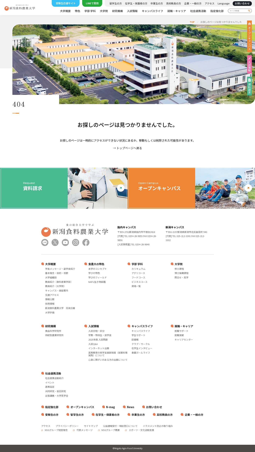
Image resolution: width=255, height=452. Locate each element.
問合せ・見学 (181, 277)
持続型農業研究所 (54, 335)
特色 (77, 11)
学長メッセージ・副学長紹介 (60, 269)
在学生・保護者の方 (136, 3)
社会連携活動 (198, 11)
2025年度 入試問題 (98, 339)
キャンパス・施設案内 (56, 290)
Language (224, 3)
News (130, 406)
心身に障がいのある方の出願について (108, 360)
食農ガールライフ (141, 352)
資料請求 (249, 88)
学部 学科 (90, 11)
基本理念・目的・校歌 (56, 273)
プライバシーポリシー (67, 426)
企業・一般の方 (193, 3)
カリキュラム (138, 269)
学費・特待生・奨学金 (99, 335)
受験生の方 (51, 414)
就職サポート (181, 331)
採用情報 (49, 303)
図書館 (135, 339)
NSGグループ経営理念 (56, 430)
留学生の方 (115, 3)
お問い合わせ (242, 3)
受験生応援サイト (66, 3)
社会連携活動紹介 (54, 378)
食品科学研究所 (53, 331)
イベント (49, 382)
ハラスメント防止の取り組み (158, 426)
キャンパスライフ (152, 11)
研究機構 (117, 11)
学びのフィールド (97, 277)
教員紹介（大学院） (55, 286)
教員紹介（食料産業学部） (59, 282)
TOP (192, 22)
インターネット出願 (98, 348)
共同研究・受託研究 (55, 391)
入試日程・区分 (96, 331)
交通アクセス (52, 295)
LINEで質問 (92, 3)
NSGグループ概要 (110, 430)
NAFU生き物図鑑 (97, 282)
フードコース (138, 277)
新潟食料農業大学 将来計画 (60, 308)
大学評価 (49, 312)
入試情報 (132, 11)
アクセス (209, 3)
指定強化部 (217, 11)
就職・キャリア (176, 11)
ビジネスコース (140, 282)
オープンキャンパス (249, 38)
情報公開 (49, 299)
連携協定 (49, 387)
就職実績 (179, 335)
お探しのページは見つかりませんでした (221, 22)
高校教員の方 (173, 3)
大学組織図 (51, 277)
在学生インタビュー (142, 348)
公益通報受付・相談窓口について (120, 426)
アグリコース (138, 273)
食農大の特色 (96, 263)
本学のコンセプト (97, 269)
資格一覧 (136, 286)
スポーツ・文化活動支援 (141, 430)
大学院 (104, 11)
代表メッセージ (84, 430)
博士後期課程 (181, 273)
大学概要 (65, 11)
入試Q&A (93, 344)
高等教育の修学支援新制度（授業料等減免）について (108, 354)
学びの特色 (94, 273)
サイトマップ (91, 426)
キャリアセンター (184, 339)
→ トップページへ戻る (127, 148)
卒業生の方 (157, 3)
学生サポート (138, 335)
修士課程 (179, 269)
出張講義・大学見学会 (56, 395)
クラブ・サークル (141, 344)
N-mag (110, 406)
